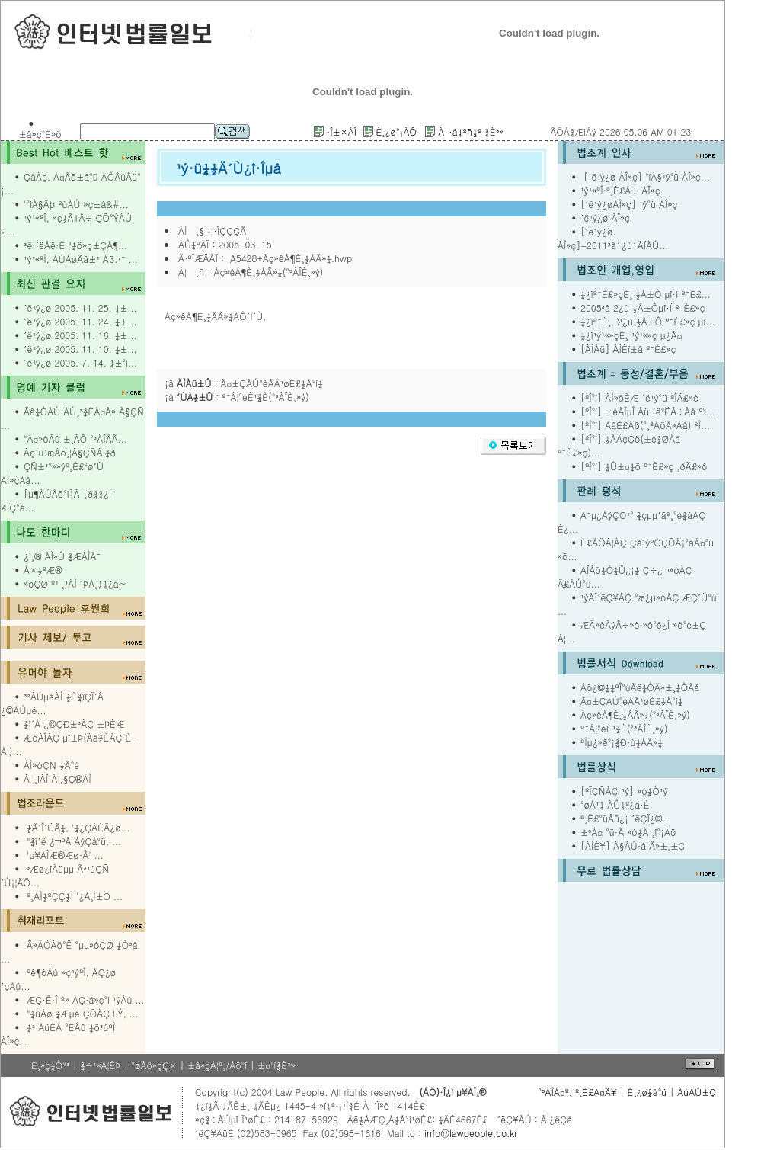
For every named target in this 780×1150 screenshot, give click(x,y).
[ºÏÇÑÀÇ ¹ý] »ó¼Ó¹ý (624, 790)
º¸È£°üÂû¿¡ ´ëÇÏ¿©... (625, 818)
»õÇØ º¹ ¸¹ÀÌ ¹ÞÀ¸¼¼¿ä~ (75, 583)
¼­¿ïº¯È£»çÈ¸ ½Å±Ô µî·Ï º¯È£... (645, 293)
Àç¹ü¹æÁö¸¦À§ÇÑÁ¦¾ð (70, 452)
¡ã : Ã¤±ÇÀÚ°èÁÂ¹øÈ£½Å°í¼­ (244, 382)
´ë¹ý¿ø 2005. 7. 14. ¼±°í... (80, 362)
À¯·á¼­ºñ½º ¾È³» (470, 131)
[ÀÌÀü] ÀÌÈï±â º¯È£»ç (628, 348)
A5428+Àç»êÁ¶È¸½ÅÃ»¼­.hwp (289, 257)
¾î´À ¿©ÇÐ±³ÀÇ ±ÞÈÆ (74, 723)
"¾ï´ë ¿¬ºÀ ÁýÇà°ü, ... (74, 840)
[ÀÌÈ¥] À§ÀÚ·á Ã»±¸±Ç (632, 845)
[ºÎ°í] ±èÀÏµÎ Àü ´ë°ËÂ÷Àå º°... (647, 411)
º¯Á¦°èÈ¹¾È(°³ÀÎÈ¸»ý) (624, 728)
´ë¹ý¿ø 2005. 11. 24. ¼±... (80, 321)
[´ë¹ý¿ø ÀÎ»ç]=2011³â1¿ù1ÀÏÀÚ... (613, 238)
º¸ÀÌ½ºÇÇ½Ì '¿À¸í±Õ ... (75, 895)
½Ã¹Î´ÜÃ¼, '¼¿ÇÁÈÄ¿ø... (78, 827)
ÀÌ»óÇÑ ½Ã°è (51, 764)
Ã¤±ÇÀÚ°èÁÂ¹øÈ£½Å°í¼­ (631, 700)
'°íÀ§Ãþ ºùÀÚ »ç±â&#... (76, 203)
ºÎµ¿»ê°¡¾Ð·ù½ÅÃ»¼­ (621, 741)
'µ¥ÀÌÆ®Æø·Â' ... (65, 854)
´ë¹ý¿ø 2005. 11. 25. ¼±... (80, 307)
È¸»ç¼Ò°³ (50, 1065)
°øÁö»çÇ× (154, 1065)
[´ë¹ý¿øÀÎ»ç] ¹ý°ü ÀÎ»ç (629, 203)
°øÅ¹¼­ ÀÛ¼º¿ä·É (615, 804)
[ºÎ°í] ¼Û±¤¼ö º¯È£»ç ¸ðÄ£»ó (644, 466)
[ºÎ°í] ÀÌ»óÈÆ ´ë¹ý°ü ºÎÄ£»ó (639, 397)
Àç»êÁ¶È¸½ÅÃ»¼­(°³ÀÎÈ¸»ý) (635, 714)
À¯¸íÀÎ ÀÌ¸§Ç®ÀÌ (57, 778)
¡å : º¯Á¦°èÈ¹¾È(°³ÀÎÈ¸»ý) (237, 396)
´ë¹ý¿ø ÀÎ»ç (605, 217)
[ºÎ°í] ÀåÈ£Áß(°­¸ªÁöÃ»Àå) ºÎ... (645, 424)
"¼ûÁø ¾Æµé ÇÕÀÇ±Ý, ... (83, 1013)
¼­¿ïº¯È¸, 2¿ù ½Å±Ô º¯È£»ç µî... (647, 321)
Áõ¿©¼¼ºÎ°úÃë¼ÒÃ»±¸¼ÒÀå (639, 687)
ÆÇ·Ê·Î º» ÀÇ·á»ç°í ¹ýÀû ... (86, 999)
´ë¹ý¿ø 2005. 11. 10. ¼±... (80, 348)
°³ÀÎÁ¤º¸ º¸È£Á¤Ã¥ (577, 1091)
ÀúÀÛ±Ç (696, 1091)
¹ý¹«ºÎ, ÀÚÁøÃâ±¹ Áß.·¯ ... (81, 258)
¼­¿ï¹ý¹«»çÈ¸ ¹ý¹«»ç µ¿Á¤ (631, 334)
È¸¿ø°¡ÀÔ (396, 131)
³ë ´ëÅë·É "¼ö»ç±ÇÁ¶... (75, 245)
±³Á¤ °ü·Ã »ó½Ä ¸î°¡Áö (628, 831)
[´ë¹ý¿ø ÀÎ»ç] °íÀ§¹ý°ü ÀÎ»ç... (645, 176)
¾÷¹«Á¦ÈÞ (100, 1065)
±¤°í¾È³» (276, 1065)
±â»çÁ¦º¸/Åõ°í (217, 1065)
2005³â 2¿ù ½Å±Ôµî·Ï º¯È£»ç (642, 307)
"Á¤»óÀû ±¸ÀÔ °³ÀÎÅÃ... (75, 438)
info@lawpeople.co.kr (469, 1132)
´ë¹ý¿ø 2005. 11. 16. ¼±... (80, 334)
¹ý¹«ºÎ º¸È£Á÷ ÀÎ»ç (620, 190)
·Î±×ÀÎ (342, 131)
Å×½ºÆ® (43, 569)
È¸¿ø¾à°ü (647, 1091)
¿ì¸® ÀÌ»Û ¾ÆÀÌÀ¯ (62, 555)
